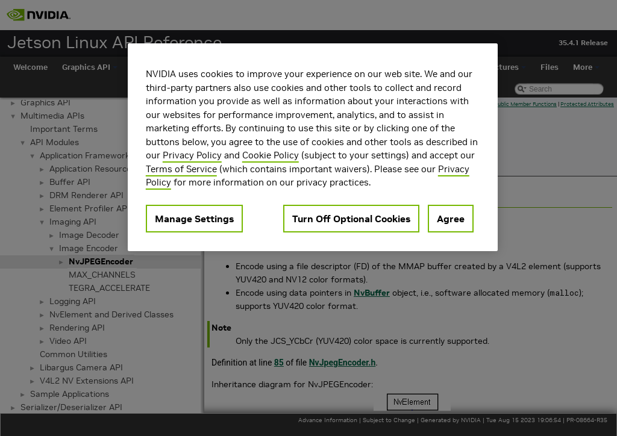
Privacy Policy (192, 155)
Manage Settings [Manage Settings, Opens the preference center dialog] (194, 219)
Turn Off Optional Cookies (351, 219)
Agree (451, 219)
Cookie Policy (270, 155)
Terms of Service (181, 169)
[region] (313, 147)
